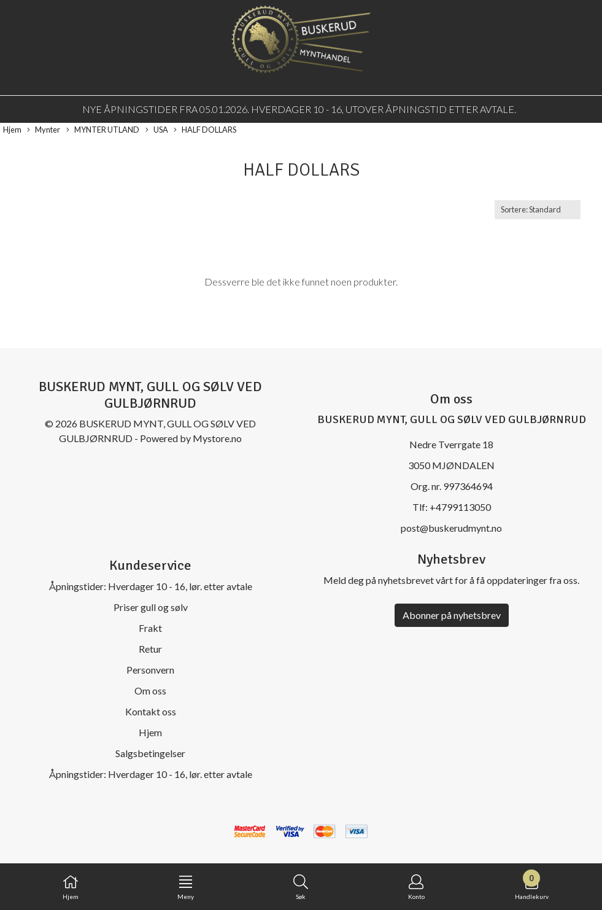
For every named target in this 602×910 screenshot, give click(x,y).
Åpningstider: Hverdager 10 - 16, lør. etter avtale (150, 586)
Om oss (150, 690)
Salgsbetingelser (150, 753)
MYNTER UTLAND (102, 130)
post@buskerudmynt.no (451, 528)
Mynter (43, 130)
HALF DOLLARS (205, 130)
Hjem (12, 129)
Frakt (150, 628)
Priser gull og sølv (151, 607)
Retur (150, 649)
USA (156, 130)
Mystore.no (217, 438)
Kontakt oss (150, 711)
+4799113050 (460, 507)
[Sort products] (538, 209)
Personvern (150, 669)
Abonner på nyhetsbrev (452, 615)
